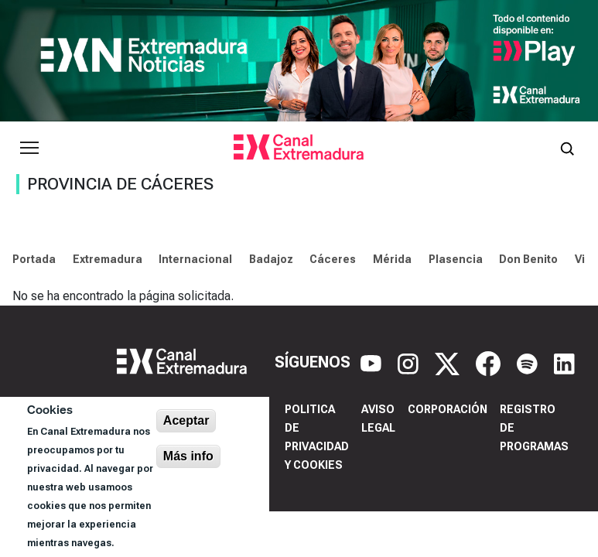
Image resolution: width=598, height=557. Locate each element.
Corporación (447, 409)
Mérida (392, 259)
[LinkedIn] (564, 362)
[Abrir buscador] (567, 148)
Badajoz (271, 259)
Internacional (195, 259)
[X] (449, 362)
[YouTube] (373, 362)
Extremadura (107, 259)
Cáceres (332, 259)
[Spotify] (529, 362)
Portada (34, 259)
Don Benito (528, 259)
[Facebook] (490, 362)
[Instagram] (410, 362)
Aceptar (186, 420)
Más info (188, 456)
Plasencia (456, 259)
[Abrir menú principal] (29, 148)
